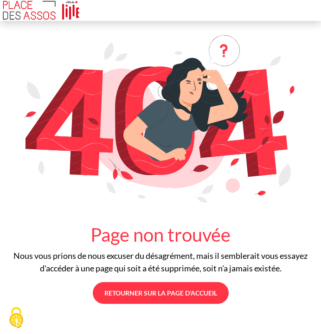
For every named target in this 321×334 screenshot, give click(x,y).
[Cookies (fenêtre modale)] (16, 318)
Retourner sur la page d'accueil (160, 293)
